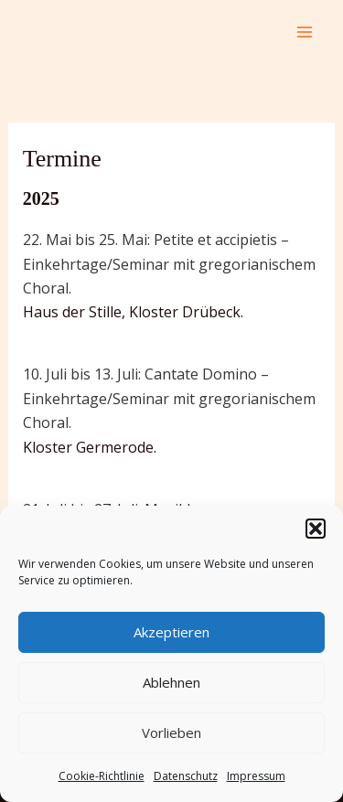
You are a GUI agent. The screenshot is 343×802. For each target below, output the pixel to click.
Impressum (256, 776)
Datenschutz (186, 776)
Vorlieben (171, 732)
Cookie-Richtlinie (102, 776)
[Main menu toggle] (304, 32)
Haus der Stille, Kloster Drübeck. (133, 312)
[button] (315, 528)
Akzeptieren (171, 632)
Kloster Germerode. (89, 447)
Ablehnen (171, 682)
